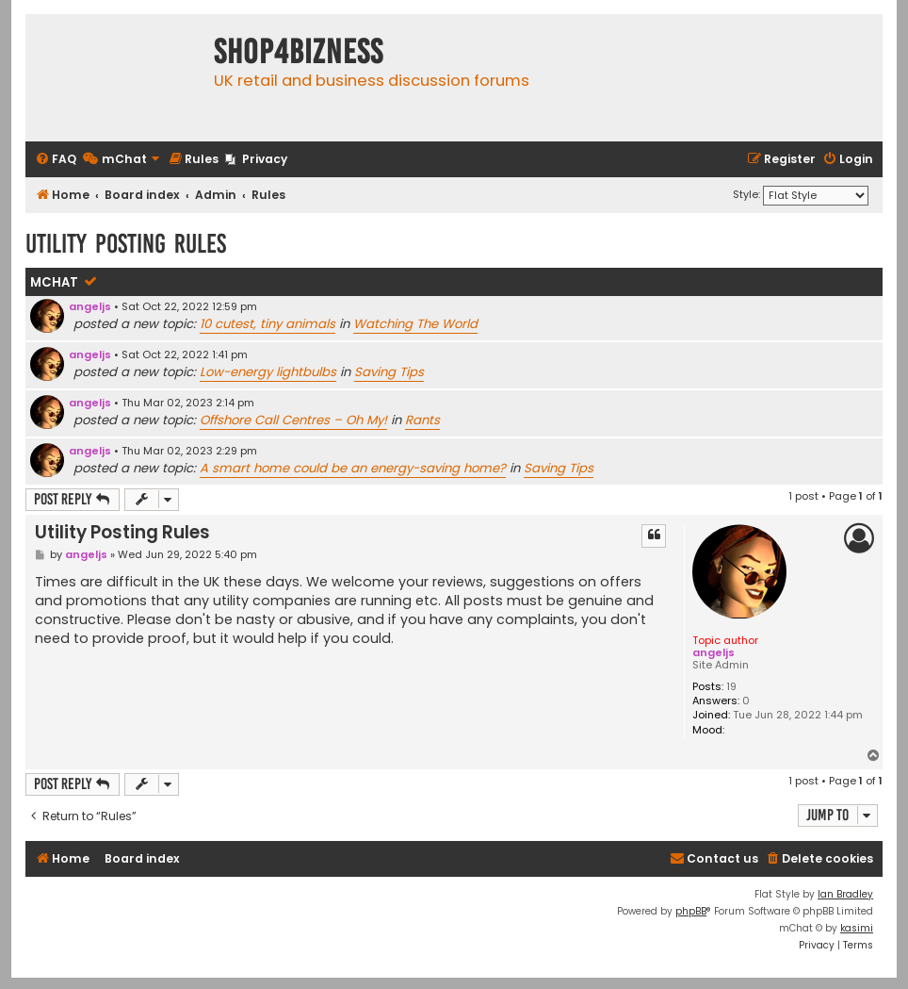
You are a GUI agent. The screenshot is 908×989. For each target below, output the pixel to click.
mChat (54, 282)
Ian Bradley (845, 894)
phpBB (690, 911)
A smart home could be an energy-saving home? (353, 468)
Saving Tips (389, 372)
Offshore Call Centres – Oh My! (293, 420)
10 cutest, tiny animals (267, 324)
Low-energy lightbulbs (268, 372)
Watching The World (415, 324)
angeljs (90, 306)
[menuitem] (55, 160)
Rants (422, 420)
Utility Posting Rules (125, 243)
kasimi (856, 928)
